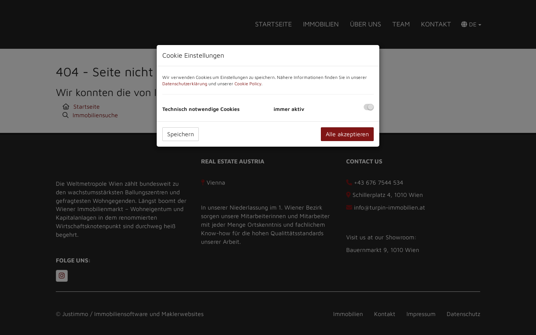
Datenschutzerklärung (184, 83)
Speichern (180, 134)
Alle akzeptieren (347, 134)
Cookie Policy (247, 83)
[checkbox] (369, 107)
